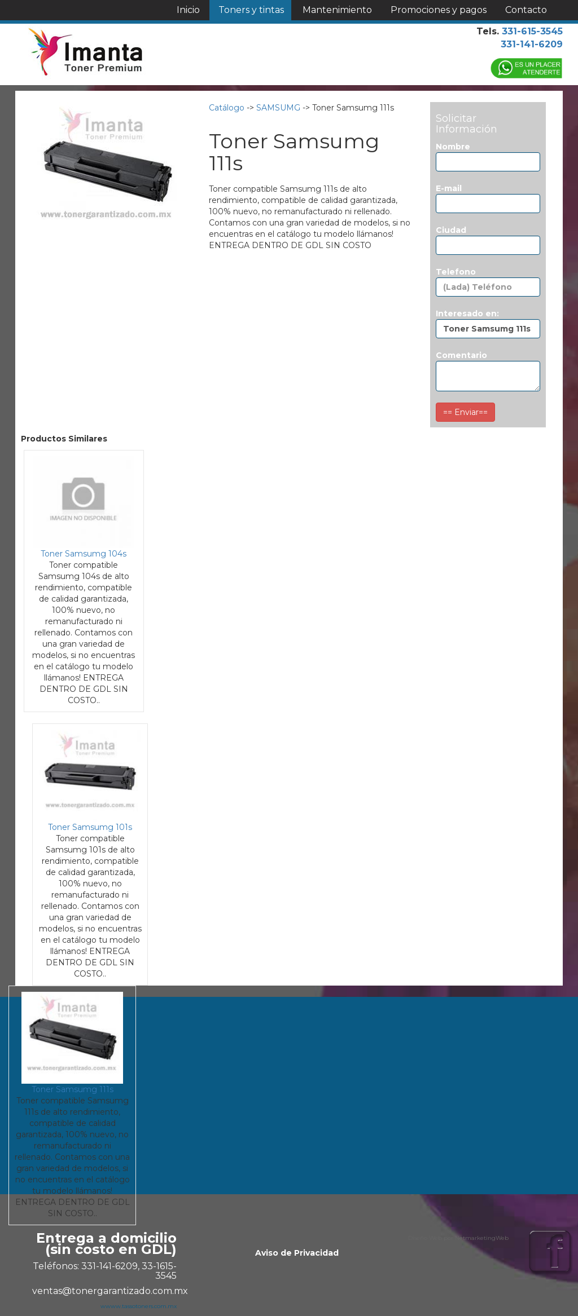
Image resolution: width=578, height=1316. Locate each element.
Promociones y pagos (439, 10)
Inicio (188, 10)
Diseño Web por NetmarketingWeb (458, 1238)
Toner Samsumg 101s (90, 827)
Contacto (526, 10)
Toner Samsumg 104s (83, 554)
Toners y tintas (251, 10)
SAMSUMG (278, 108)
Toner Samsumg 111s (72, 1089)
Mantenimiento (337, 10)
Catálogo (226, 108)
